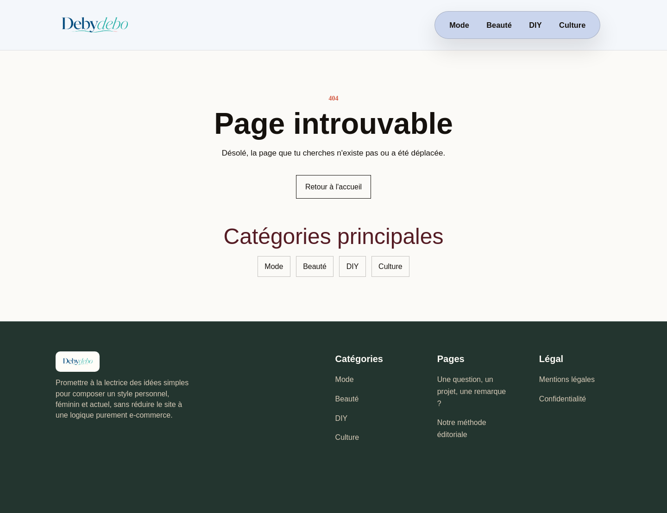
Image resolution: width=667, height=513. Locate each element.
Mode (459, 25)
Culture (572, 25)
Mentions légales (567, 379)
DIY (535, 25)
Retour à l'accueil (333, 187)
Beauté (498, 25)
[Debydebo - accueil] (122, 25)
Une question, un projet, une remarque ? (471, 391)
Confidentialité (562, 399)
